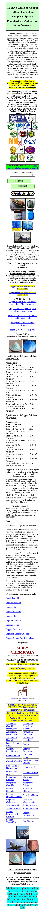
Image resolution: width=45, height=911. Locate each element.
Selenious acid (12, 805)
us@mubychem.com (26, 678)
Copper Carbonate (13, 629)
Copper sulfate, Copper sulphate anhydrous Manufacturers (22, 302)
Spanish (22, 316)
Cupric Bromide (13, 598)
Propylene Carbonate (10, 801)
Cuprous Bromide (13, 602)
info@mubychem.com (26, 668)
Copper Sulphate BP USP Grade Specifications (22, 287)
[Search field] (22, 175)
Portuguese (22, 323)
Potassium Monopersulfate (29, 801)
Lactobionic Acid (30, 772)
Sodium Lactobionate (28, 814)
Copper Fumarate (13, 611)
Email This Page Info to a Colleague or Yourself (23, 167)
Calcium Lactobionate (12, 750)
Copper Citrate (12, 607)
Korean (22, 330)
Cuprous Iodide (12, 625)
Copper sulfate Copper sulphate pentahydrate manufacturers (22, 309)
